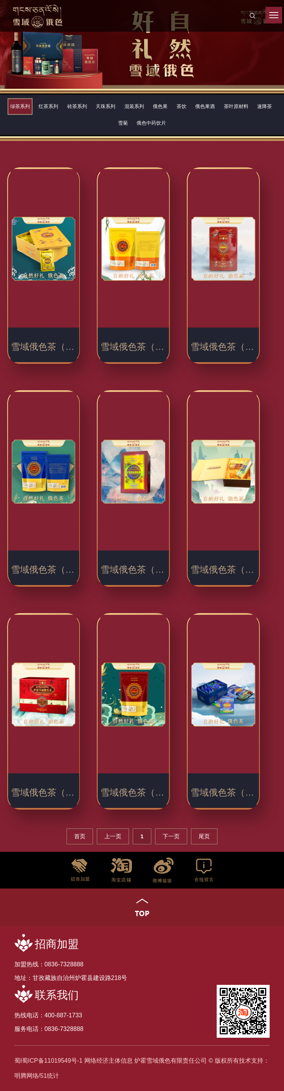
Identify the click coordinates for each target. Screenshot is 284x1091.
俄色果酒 (205, 106)
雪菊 (123, 123)
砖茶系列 (77, 106)
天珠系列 (105, 106)
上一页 (112, 836)
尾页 (204, 836)
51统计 (49, 1075)
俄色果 (160, 106)
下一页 (171, 836)
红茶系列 (48, 106)
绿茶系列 (20, 106)
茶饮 (181, 106)
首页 (79, 836)
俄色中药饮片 (151, 123)
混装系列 (134, 106)
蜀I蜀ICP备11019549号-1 (48, 1060)
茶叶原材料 (236, 106)
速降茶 (264, 106)
